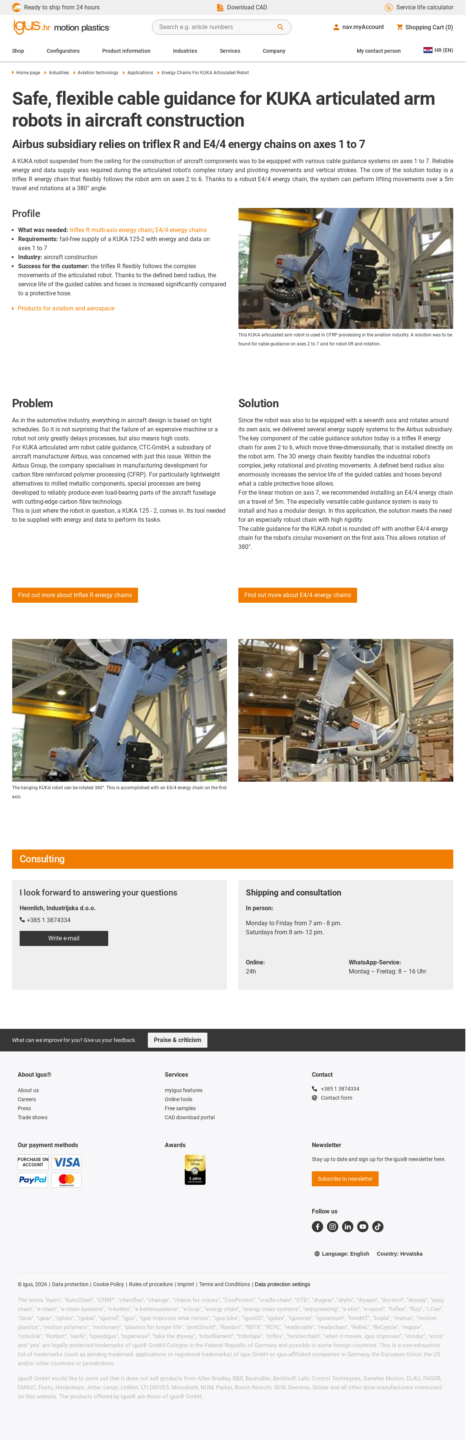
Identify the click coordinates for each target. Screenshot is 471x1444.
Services (230, 51)
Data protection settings (282, 1284)
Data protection (70, 1284)
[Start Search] (280, 27)
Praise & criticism (177, 1040)
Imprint (185, 1284)
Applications (138, 72)
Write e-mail (64, 938)
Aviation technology (96, 72)
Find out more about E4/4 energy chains (297, 595)
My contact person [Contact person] (379, 51)
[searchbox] (215, 27)
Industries (185, 51)
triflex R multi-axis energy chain (111, 230)
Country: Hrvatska (399, 1254)
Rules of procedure (151, 1284)
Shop (18, 51)
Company (274, 51)
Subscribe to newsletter (345, 1179)
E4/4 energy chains (181, 230)
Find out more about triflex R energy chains (75, 595)
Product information (126, 51)
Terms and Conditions (224, 1284)
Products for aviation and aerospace (66, 308)
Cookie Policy (108, 1284)
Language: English (341, 1254)
